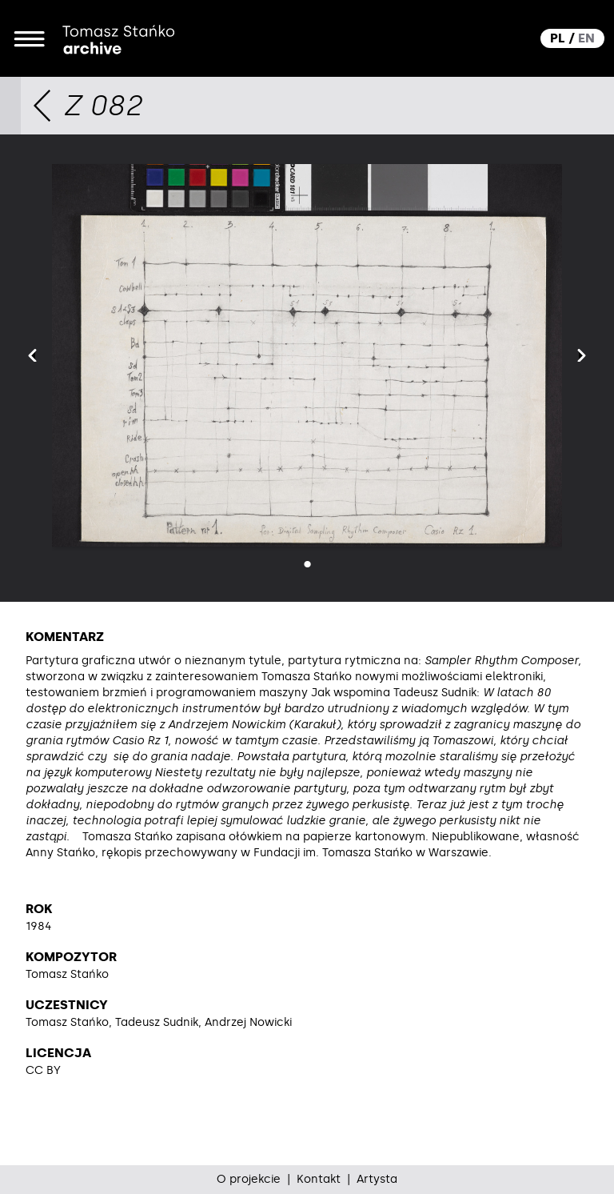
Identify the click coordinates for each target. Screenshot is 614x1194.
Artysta (377, 1179)
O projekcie (249, 1179)
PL (557, 38)
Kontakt (319, 1179)
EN (586, 38)
